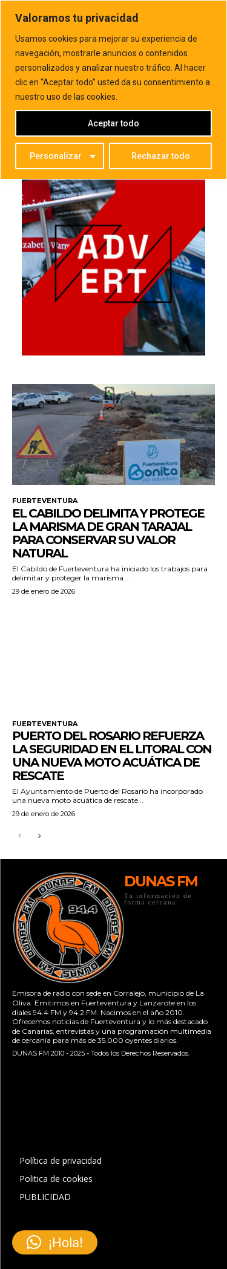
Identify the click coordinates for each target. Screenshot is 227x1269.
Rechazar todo (160, 156)
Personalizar (56, 156)
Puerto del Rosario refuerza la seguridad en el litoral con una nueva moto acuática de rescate (111, 756)
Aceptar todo (113, 123)
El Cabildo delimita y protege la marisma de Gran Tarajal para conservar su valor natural (108, 533)
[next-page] (39, 836)
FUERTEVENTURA (44, 501)
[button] (54, 1242)
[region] (113, 90)
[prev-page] (19, 836)
